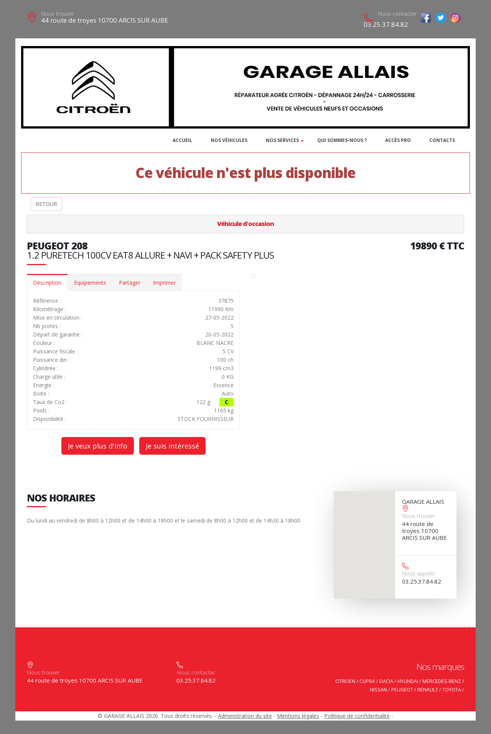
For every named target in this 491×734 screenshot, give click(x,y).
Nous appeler (418, 573)
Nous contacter (397, 13)
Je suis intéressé (172, 445)
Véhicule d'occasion (245, 223)
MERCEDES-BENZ (441, 681)
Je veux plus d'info (97, 445)
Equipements (90, 282)
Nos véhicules (229, 140)
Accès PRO (398, 140)
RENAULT (427, 689)
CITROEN (345, 681)
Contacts (442, 140)
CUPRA (367, 681)
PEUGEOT (402, 689)
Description (47, 282)
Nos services (282, 140)
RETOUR (46, 204)
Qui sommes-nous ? (342, 140)
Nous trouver (57, 13)
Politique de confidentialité (357, 715)
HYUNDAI (407, 681)
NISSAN (378, 689)
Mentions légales (298, 715)
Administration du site (245, 715)
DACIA (386, 681)
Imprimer (164, 282)
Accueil (182, 140)
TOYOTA (451, 689)
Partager (129, 282)
